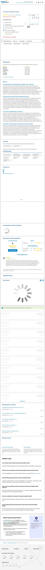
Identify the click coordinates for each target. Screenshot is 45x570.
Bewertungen (17, 43)
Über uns (15, 41)
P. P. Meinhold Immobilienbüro (9, 419)
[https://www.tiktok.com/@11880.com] (9, 565)
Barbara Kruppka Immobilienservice (10, 431)
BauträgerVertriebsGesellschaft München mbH (12, 407)
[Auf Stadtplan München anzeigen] (43, 280)
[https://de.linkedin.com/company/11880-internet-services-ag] (12, 565)
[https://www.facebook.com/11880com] (3, 565)
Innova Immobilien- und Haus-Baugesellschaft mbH (13, 413)
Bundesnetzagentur (7, 521)
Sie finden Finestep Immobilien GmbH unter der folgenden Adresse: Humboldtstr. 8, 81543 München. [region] (22, 466)
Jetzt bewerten (12, 250)
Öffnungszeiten (7, 41)
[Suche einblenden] (37, 2)
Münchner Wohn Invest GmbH (8, 425)
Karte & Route (25, 43)
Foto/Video (29, 41)
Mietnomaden (27, 447)
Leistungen (22, 41)
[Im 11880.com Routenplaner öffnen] (40, 280)
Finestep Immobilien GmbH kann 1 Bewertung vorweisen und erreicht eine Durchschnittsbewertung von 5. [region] (21, 500)
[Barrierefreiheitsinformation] (41, 2)
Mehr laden (22, 401)
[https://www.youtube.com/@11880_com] (16, 565)
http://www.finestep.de (8, 173)
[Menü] (43, 2)
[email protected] (37, 473)
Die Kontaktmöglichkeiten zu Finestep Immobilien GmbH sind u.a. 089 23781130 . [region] (21, 473)
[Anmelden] (39, 2)
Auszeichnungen (8, 43)
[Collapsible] (42, 463)
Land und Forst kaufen (7, 447)
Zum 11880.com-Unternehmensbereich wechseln (24, 2)
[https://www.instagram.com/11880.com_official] (6, 565)
